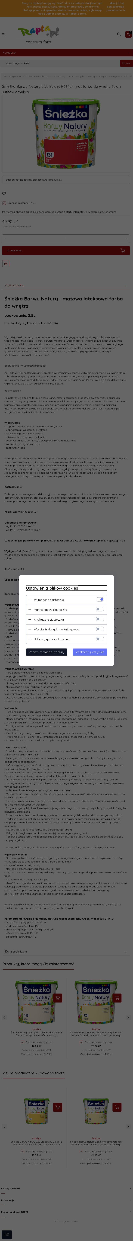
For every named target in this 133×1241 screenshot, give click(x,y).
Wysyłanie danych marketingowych (57, 629)
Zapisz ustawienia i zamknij (46, 652)
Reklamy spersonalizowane (51, 639)
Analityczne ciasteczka (49, 619)
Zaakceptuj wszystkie (90, 652)
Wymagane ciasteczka (49, 599)
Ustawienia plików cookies (52, 588)
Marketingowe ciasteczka (50, 609)
